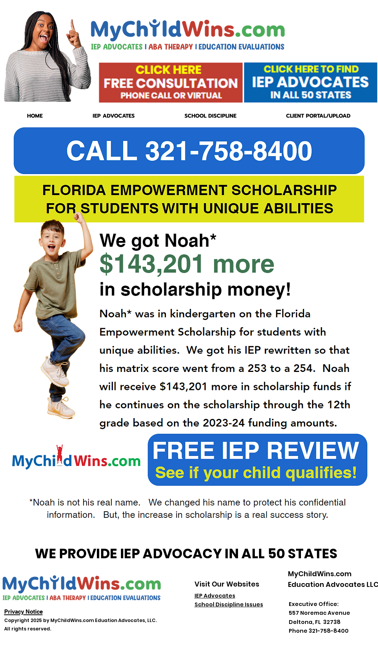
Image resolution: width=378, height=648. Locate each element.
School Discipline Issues (229, 604)
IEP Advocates (215, 596)
